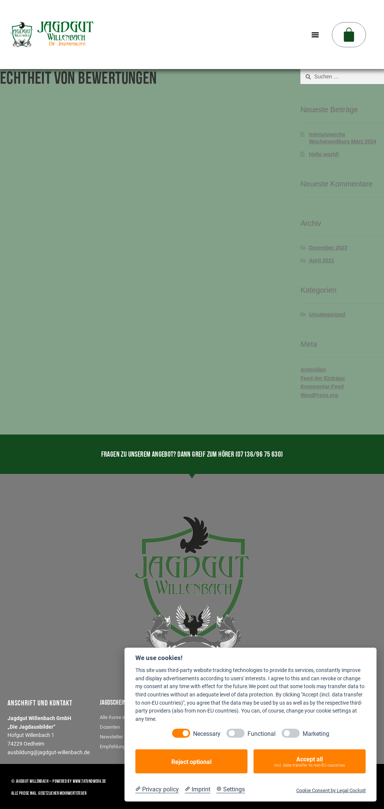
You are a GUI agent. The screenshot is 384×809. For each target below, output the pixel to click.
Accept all (310, 761)
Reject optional (191, 761)
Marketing (316, 733)
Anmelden (313, 370)
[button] (315, 35)
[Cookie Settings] (230, 789)
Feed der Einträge (322, 378)
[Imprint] (197, 789)
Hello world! (324, 154)
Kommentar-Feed (322, 386)
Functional (262, 733)
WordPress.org (319, 395)
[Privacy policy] (157, 789)
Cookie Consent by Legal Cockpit (331, 790)
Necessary (206, 733)
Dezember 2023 (328, 248)
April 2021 (321, 260)
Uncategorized (327, 314)
